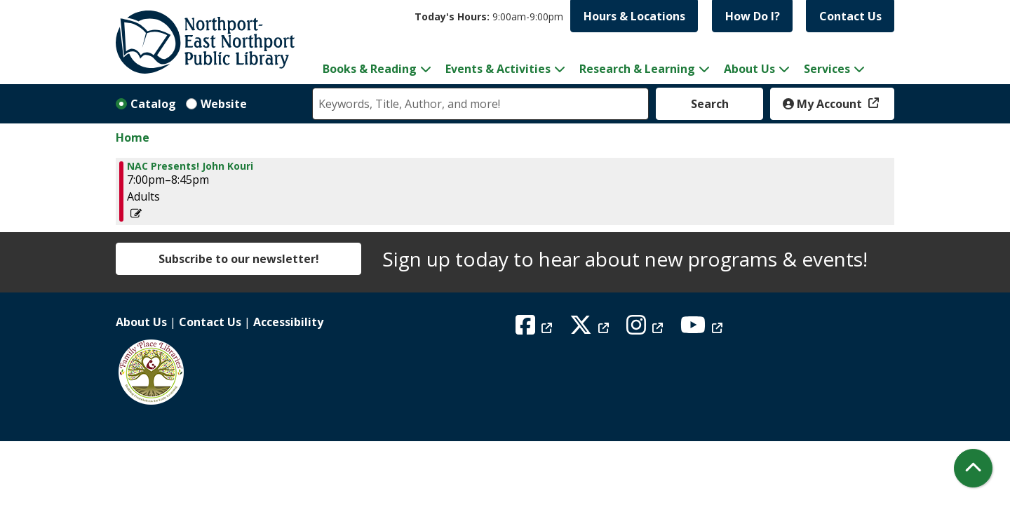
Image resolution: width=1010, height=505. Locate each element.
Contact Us (850, 16)
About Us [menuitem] (749, 68)
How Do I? (752, 16)
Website (224, 104)
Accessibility (288, 322)
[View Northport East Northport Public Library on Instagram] (646, 329)
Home (132, 137)
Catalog (153, 104)
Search (710, 104)
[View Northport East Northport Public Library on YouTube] (703, 329)
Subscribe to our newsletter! (239, 259)
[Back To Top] (973, 468)
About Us (141, 322)
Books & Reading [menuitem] (370, 68)
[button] (489, 16)
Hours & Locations (634, 16)
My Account (824, 104)
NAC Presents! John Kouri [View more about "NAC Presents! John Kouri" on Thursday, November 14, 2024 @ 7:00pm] (190, 166)
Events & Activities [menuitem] (498, 68)
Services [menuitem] (827, 68)
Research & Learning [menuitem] (637, 68)
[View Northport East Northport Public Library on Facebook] (536, 329)
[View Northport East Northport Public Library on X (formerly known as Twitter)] (591, 329)
